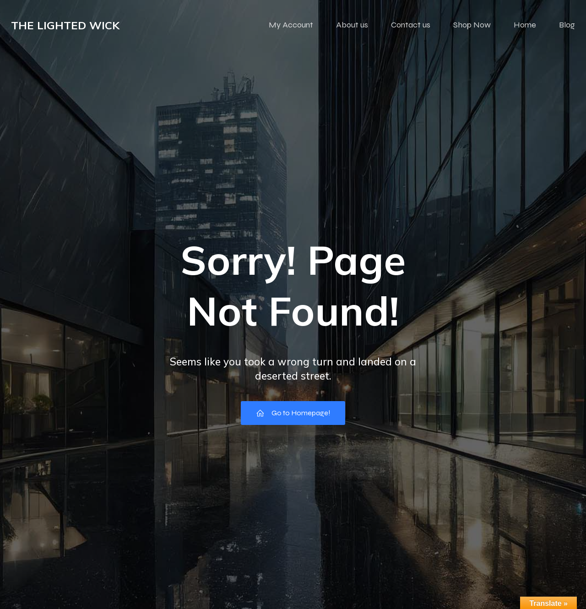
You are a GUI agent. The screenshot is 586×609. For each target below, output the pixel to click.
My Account (291, 25)
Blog (567, 25)
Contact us (410, 25)
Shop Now (472, 25)
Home (525, 25)
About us (352, 25)
